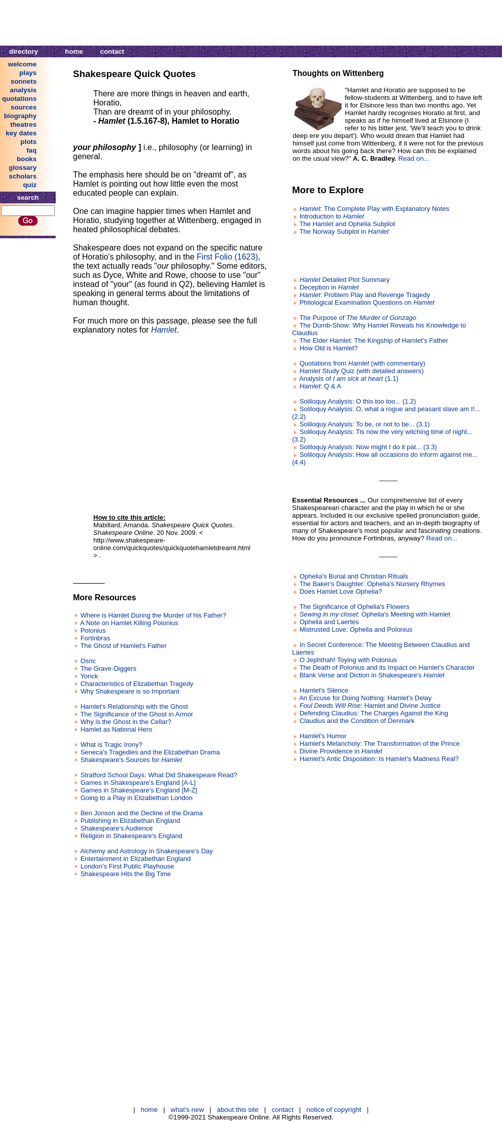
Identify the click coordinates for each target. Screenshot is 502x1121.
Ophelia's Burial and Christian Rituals (354, 576)
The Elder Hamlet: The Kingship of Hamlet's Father (373, 340)
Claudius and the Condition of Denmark (357, 721)
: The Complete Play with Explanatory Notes (374, 208)
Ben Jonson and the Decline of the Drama (142, 813)
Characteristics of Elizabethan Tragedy (137, 684)
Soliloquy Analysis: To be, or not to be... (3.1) (365, 424)
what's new (187, 1109)
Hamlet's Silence (324, 690)
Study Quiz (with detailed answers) (362, 371)
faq (31, 150)
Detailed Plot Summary (345, 279)
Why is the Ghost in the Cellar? (126, 722)
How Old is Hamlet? (329, 348)
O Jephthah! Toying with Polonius (348, 660)
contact (112, 51)
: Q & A (320, 386)
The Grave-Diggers (108, 668)
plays (28, 73)
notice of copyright (333, 1109)
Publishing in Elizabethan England (131, 820)
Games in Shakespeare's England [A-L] (138, 782)
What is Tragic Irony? (111, 744)
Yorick (89, 676)
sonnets (24, 81)
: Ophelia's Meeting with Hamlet (375, 614)
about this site (238, 1109)
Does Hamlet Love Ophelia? (341, 591)
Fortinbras (96, 638)
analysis (23, 90)
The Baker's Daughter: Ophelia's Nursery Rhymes (372, 584)
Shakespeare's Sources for (131, 760)
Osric (88, 661)
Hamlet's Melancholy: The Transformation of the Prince (380, 743)
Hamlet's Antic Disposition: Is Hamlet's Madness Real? (379, 759)
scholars (23, 176)
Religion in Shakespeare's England (132, 836)
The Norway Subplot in (343, 231)
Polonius (93, 630)
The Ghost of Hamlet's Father (123, 645)
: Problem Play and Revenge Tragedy (365, 295)
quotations (19, 98)
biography (20, 116)
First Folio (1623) (227, 256)
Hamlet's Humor (323, 736)
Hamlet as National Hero (117, 729)
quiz (30, 185)
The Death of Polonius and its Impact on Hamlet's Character (387, 667)
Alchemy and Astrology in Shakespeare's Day (146, 851)
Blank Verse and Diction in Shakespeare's (372, 675)
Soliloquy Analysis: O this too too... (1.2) (358, 401)
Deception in (329, 287)
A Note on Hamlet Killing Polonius (129, 623)
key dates (21, 133)
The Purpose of (357, 317)
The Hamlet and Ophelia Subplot (347, 224)
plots (28, 142)
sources (24, 107)
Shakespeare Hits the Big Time (126, 874)
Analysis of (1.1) (349, 378)
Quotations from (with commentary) (362, 363)
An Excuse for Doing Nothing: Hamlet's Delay (365, 698)
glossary (23, 167)
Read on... (413, 158)
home (74, 51)
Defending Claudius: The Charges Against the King (374, 713)
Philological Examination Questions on (367, 302)
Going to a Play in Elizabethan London (137, 798)
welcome (22, 64)
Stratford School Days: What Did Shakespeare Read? (159, 775)
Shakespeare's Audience (117, 828)
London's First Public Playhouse (127, 866)
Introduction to (332, 216)
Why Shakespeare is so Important (130, 691)
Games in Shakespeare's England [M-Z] (139, 790)
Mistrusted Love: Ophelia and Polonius (356, 629)
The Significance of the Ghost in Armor (136, 714)
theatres (23, 124)
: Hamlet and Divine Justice (370, 705)
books (27, 159)
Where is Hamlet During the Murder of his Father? (154, 615)
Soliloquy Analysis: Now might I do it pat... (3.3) (368, 447)
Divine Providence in (341, 751)
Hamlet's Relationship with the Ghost (134, 706)
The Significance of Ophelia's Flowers (354, 606)
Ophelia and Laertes (329, 622)
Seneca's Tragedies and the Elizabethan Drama (150, 752)
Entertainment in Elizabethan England (136, 858)
